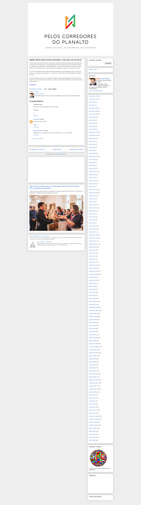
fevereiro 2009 (93, 337)
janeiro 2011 (92, 268)
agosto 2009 (92, 319)
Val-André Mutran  (39, 130)
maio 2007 (92, 401)
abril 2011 (92, 259)
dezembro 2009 (93, 307)
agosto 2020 (92, 117)
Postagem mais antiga (76, 149)
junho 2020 (92, 123)
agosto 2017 (92, 168)
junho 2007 (92, 398)
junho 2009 (92, 325)
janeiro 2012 (92, 232)
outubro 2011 (93, 241)
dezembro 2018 (93, 156)
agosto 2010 (92, 283)
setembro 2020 (93, 114)
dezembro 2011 (93, 235)
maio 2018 (92, 162)
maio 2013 (92, 199)
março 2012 (92, 226)
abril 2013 (92, 201)
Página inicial (56, 149)
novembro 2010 (93, 274)
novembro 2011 (93, 238)
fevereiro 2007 (93, 410)
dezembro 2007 (93, 380)
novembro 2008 (93, 346)
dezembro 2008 (93, 343)
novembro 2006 (93, 419)
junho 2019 (92, 144)
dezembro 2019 (93, 132)
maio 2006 (92, 437)
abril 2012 (92, 223)
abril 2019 (92, 150)
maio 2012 (92, 220)
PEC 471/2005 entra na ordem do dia (39, 236)
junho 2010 (92, 289)
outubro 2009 (93, 313)
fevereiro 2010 (93, 301)
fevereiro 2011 (93, 265)
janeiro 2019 (92, 153)
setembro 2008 (93, 352)
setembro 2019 (93, 135)
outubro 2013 (93, 195)
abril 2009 (92, 331)
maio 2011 (92, 256)
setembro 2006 (93, 425)
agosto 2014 (92, 183)
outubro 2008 (93, 350)
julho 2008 (92, 359)
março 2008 (92, 371)
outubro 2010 (93, 277)
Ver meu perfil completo (96, 90)
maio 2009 (92, 328)
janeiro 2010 (92, 304)
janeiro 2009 (92, 340)
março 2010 (92, 298)
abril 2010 (92, 295)
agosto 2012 (92, 211)
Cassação (36, 91)
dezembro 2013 (93, 189)
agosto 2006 (92, 428)
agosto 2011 (92, 247)
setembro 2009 (93, 316)
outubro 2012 (93, 204)
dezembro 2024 (93, 96)
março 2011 (92, 262)
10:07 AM (36, 127)
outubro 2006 (93, 422)
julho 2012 (92, 214)
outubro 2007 (93, 386)
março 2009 (92, 334)
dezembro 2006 (93, 416)
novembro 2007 (93, 383)
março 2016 (92, 174)
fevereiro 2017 (93, 171)
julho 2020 (92, 120)
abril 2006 (92, 440)
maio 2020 (92, 126)
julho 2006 (92, 431)
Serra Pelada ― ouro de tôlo (44, 242)
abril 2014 (92, 186)
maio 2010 (92, 292)
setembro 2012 (93, 208)
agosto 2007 (92, 392)
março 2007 (92, 407)
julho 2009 (92, 322)
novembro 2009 (93, 310)
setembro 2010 (93, 280)
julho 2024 (92, 102)
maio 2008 (92, 365)
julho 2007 (92, 395)
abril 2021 (92, 105)
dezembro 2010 (93, 271)
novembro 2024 (93, 99)
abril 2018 (92, 165)
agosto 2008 (92, 355)
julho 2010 (92, 286)
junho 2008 (92, 362)
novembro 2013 (93, 192)
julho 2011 (92, 250)
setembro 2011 (93, 244)
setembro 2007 (93, 389)
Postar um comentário (37, 138)
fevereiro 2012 (93, 229)
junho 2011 (92, 253)
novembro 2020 (93, 111)
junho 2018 (92, 159)
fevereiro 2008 (93, 374)
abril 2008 (92, 368)
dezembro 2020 (93, 108)
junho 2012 (92, 217)
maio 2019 (92, 147)
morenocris (37, 119)
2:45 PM (36, 115)
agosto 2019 (92, 138)
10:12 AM (36, 135)
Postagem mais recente (36, 149)
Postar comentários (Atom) (58, 154)
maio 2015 (92, 177)
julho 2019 (92, 141)
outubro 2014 (93, 180)
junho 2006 (92, 434)
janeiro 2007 (92, 413)
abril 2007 (92, 404)
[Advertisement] (43, 169)
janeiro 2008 (92, 377)
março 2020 (92, 129)
